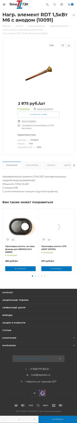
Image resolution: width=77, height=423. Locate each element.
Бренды (7, 341)
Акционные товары (15, 326)
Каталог (7, 318)
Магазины (9, 371)
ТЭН (51, 45)
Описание (11, 165)
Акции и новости (14, 348)
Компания (9, 363)
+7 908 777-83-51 (39, 395)
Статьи (6, 356)
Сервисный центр (14, 333)
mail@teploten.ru (40, 400)
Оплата (51, 165)
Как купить (32, 165)
